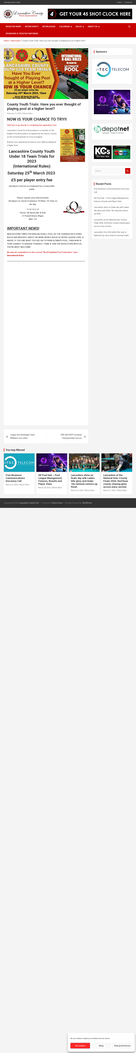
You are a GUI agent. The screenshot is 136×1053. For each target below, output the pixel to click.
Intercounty (32, 26)
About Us (92, 26)
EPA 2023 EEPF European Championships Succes (71, 436)
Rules (79, 26)
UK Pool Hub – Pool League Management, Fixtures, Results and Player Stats (50, 479)
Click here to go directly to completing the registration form (32, 125)
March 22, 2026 (77, 490)
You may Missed (15, 449)
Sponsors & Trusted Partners (22, 33)
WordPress (87, 503)
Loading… (47, 343)
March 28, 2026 (44, 488)
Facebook (128, 2)
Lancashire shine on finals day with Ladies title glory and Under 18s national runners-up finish (111, 210)
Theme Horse (57, 503)
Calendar (64, 26)
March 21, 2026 (109, 490)
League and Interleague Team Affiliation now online (22, 436)
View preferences (122, 1046)
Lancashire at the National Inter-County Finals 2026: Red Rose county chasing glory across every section (112, 223)
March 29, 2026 (12, 485)
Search (127, 171)
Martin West (28, 113)
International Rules (15, 255)
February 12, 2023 (14, 113)
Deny (101, 1046)
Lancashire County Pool (29, 503)
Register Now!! (13, 26)
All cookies (80, 1046)
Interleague (48, 26)
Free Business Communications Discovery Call (15, 478)
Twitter (119, 2)
